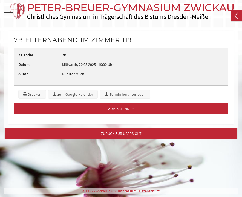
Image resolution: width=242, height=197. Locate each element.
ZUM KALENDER (121, 108)
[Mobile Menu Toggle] (8, 10)
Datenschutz (149, 191)
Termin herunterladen (125, 94)
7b (64, 55)
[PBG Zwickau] (122, 10)
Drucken (32, 94)
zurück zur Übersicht (121, 133)
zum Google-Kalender (73, 94)
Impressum (127, 191)
